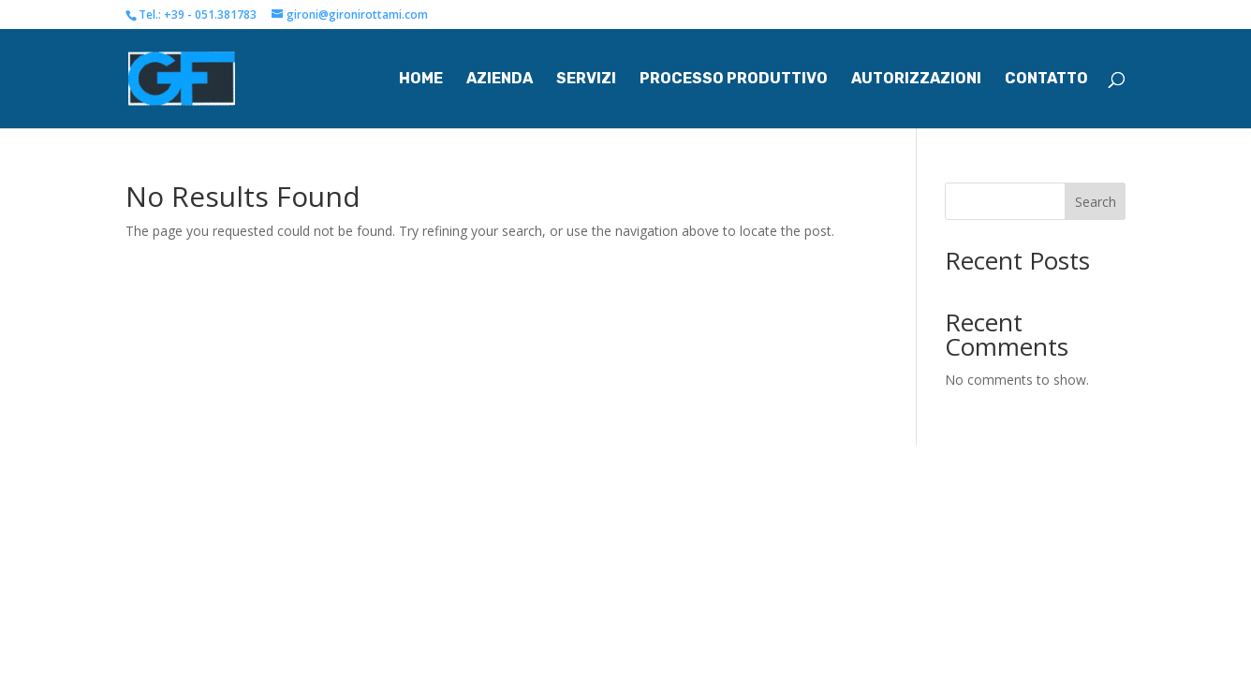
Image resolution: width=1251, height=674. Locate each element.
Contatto (1046, 79)
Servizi (586, 79)
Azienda (499, 79)
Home (421, 79)
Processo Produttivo (734, 79)
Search (1095, 202)
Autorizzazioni (916, 79)
